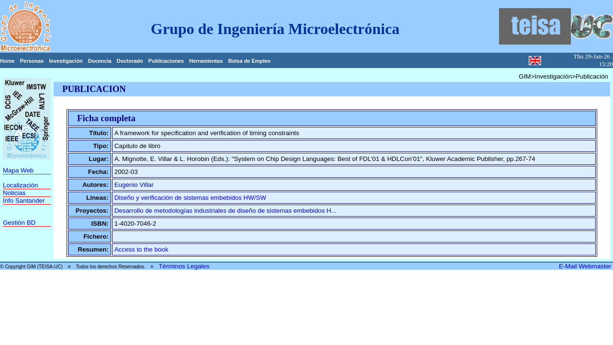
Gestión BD (19, 222)
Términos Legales (184, 266)
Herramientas (206, 61)
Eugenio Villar (134, 184)
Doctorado (130, 61)
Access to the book (141, 249)
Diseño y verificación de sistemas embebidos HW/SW (190, 197)
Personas (32, 61)
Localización (20, 185)
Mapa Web (18, 170)
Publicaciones (166, 61)
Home (7, 61)
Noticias (14, 192)
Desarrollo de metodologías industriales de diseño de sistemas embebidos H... (225, 210)
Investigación (65, 61)
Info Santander (24, 200)
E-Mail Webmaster (586, 266)
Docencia (100, 61)
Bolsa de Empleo (249, 61)
